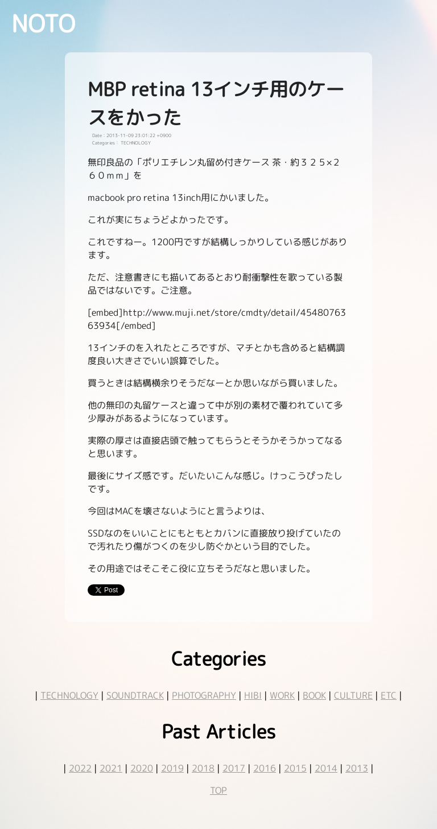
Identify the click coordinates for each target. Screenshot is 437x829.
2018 (203, 768)
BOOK (314, 695)
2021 (111, 768)
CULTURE (353, 695)
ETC (389, 695)
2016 (264, 768)
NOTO (43, 23)
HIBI (253, 695)
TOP (218, 790)
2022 (80, 768)
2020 (141, 768)
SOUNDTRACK (135, 695)
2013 (356, 768)
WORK (282, 695)
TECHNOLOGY (69, 695)
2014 (326, 768)
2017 (233, 768)
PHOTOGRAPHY (204, 695)
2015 (295, 768)
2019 (172, 768)
